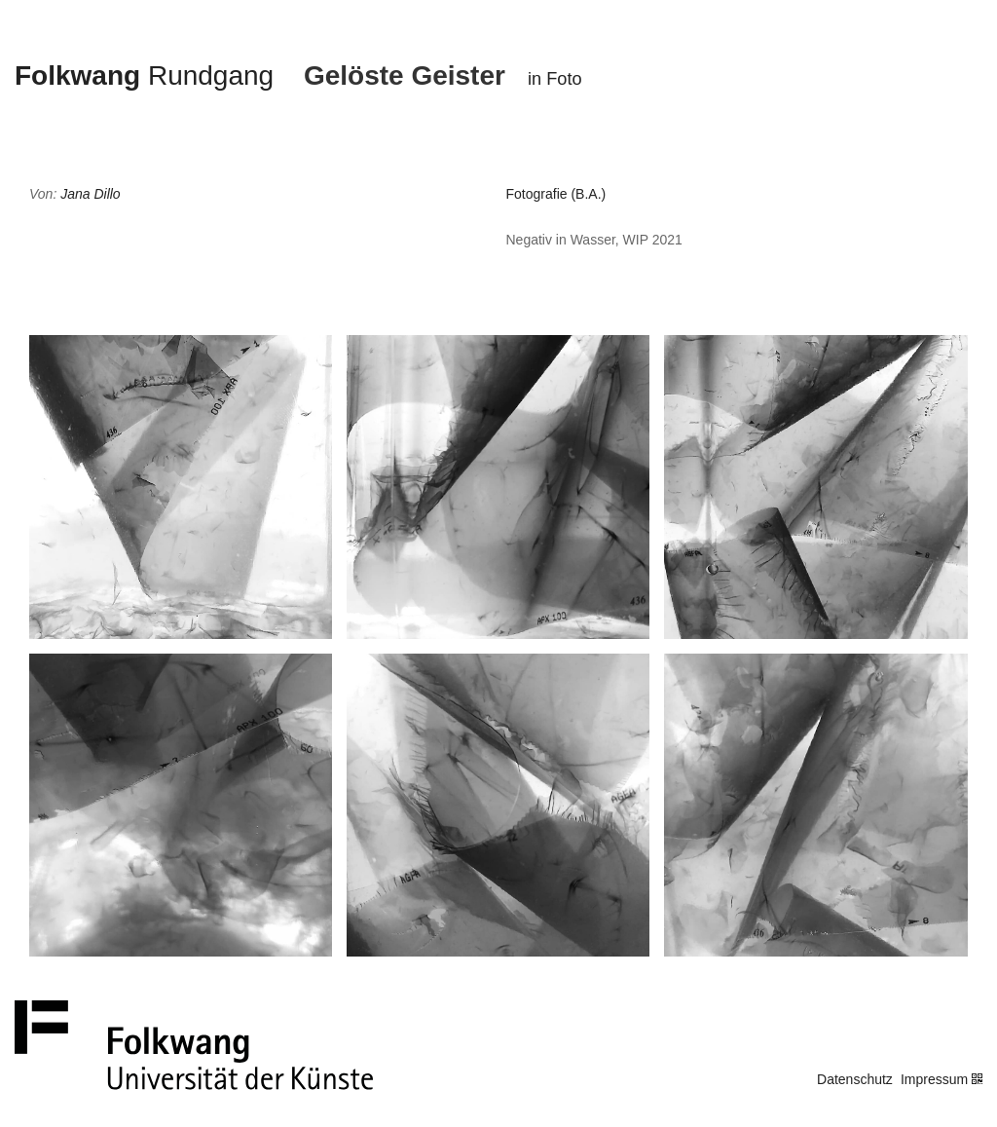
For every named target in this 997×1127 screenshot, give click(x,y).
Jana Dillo (90, 194)
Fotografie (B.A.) (556, 194)
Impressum (934, 1079)
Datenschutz (855, 1079)
